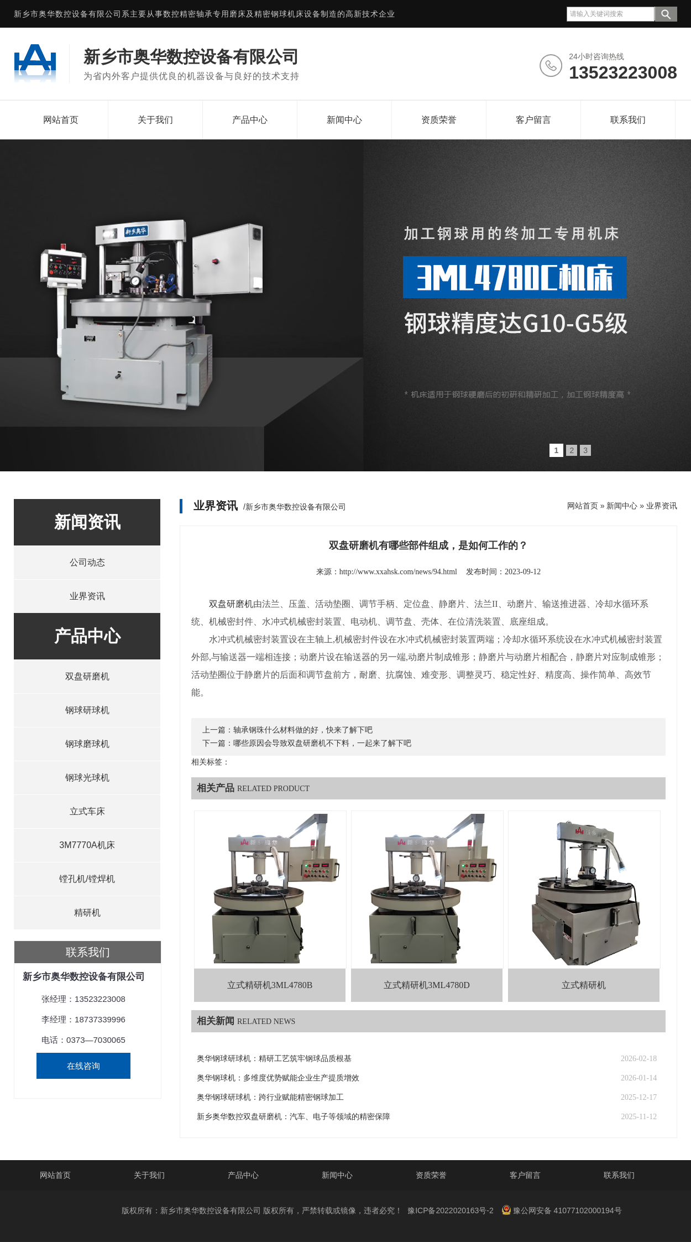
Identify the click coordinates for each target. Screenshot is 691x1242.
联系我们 (628, 119)
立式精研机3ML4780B (270, 985)
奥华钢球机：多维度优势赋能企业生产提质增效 (278, 1078)
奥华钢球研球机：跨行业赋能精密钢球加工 (270, 1097)
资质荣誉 (439, 119)
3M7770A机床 (87, 845)
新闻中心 (344, 119)
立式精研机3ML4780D (427, 985)
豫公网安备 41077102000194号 (561, 1210)
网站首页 (60, 119)
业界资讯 (87, 596)
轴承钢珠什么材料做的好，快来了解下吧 (303, 730)
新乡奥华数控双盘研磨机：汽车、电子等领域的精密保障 (293, 1117)
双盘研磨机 (87, 676)
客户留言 (533, 119)
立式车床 (87, 811)
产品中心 (250, 119)
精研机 (87, 912)
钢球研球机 (87, 710)
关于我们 (155, 119)
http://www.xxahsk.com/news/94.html (398, 572)
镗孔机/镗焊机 (86, 879)
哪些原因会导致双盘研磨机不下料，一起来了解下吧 (322, 743)
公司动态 (87, 562)
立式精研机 (584, 985)
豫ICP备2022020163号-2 (450, 1210)
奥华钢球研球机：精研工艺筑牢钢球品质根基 (274, 1058)
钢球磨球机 (87, 744)
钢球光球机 (87, 777)
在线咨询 (83, 1065)
